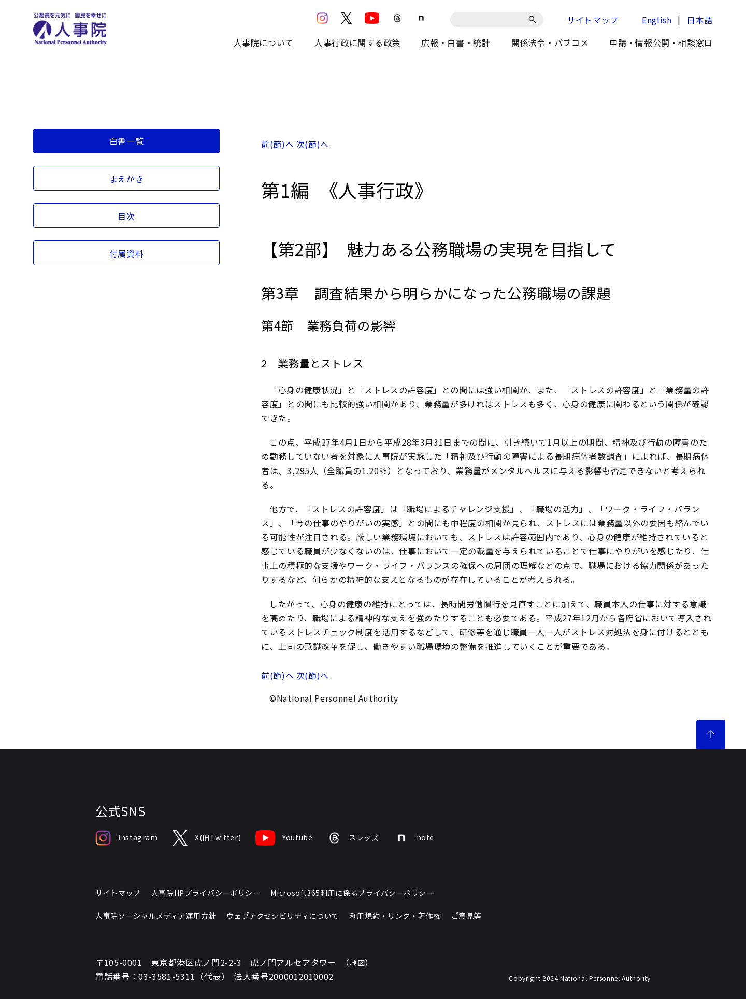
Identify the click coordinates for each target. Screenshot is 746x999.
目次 (126, 216)
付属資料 (126, 253)
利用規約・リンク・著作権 (395, 915)
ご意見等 (466, 915)
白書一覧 (126, 141)
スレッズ (353, 838)
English (656, 19)
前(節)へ (277, 144)
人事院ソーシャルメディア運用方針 (155, 915)
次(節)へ (312, 144)
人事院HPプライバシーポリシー (206, 893)
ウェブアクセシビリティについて (282, 915)
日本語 (700, 19)
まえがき (126, 179)
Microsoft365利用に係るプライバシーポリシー (352, 893)
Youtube (283, 838)
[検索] (534, 19)
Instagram (126, 838)
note (414, 838)
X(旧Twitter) (207, 838)
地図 (357, 963)
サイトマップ (593, 19)
